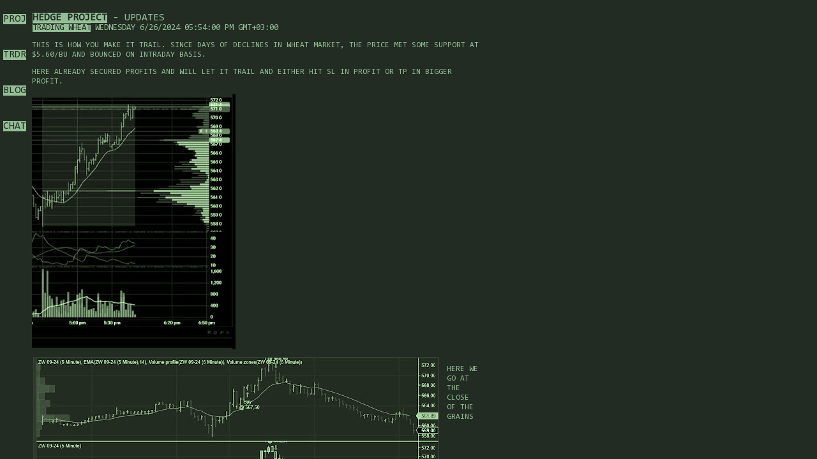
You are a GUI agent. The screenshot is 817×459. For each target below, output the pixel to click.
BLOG (14, 90)
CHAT (14, 126)
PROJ (14, 19)
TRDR (14, 55)
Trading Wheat (62, 28)
